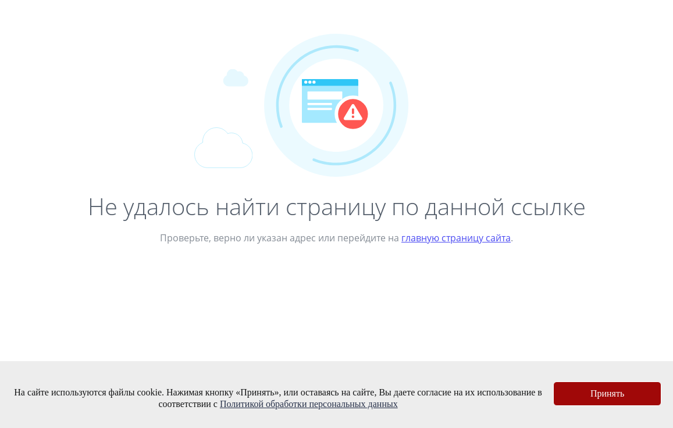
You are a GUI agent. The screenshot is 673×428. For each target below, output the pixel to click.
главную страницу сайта (456, 237)
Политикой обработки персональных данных (309, 404)
